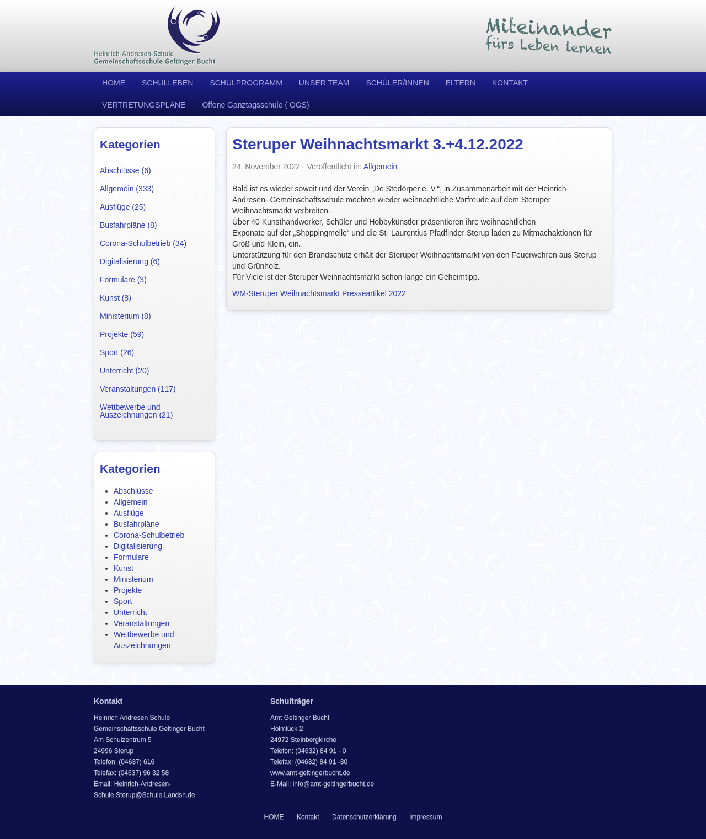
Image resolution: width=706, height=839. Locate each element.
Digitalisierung (138, 546)
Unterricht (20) (124, 370)
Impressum (425, 817)
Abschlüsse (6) (125, 170)
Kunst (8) (115, 297)
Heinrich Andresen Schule (157, 36)
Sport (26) (117, 352)
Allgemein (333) (127, 188)
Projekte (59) (122, 334)
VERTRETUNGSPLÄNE (143, 104)
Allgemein (130, 502)
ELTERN (460, 82)
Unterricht (130, 612)
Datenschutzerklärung (364, 817)
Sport (123, 601)
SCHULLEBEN (167, 82)
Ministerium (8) (125, 316)
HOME (113, 82)
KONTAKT (510, 82)
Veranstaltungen (141, 623)
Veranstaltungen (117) (138, 388)
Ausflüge (128, 513)
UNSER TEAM (324, 82)
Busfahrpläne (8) (128, 225)
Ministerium (133, 579)
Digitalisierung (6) (130, 261)
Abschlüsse (133, 491)
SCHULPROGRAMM (246, 82)
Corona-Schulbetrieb (149, 535)
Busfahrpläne (136, 524)
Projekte (128, 590)
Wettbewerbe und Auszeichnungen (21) (136, 411)
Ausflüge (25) (123, 206)
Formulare (131, 557)
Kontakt (308, 817)
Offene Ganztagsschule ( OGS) (255, 104)
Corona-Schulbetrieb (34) (143, 243)
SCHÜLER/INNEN (397, 82)
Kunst (123, 568)
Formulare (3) (123, 279)
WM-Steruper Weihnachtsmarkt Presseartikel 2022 (319, 293)
